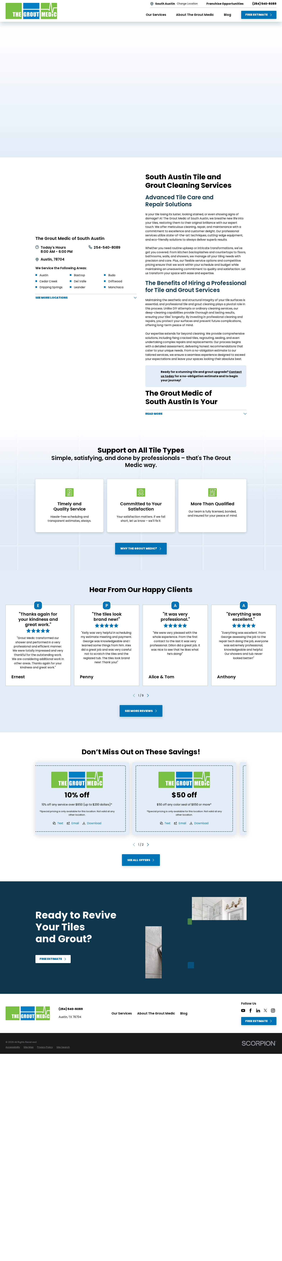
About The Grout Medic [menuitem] (195, 15)
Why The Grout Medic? (141, 550)
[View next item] (147, 697)
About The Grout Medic (156, 1015)
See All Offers (141, 861)
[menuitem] (13, 1048)
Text (71, 825)
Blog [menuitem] (227, 15)
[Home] (31, 11)
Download (104, 825)
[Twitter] (265, 1012)
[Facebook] (251, 1012)
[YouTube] (243, 1012)
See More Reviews (141, 712)
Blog (183, 1015)
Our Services (122, 1015)
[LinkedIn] (258, 1012)
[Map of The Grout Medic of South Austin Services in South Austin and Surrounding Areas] (86, 201)
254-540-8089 (107, 247)
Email (85, 825)
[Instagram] (273, 1012)
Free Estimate (258, 15)
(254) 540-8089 (264, 3)
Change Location (187, 4)
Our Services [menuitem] (156, 15)
